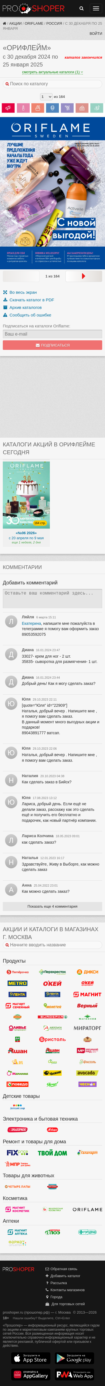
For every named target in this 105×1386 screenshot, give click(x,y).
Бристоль (52, 1039)
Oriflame (34, 23)
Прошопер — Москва (33, 8)
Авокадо (87, 1073)
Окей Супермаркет (87, 983)
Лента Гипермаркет (17, 994)
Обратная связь (61, 1269)
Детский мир (17, 1107)
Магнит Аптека (17, 1232)
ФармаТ (17, 1243)
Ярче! (52, 1084)
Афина (52, 1062)
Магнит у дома (87, 994)
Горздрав (87, 1232)
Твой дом (52, 1152)
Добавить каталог (62, 1276)
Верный (87, 1005)
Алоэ (52, 1232)
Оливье (17, 1028)
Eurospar (52, 1017)
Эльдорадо (17, 1129)
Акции (15, 23)
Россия (54, 23)
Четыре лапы (17, 1186)
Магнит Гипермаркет (17, 1005)
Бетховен (52, 1186)
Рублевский (87, 1039)
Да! (17, 1039)
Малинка (17, 1073)
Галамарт (87, 1152)
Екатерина (31, 623)
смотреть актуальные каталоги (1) (52, 72)
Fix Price (17, 1152)
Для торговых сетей (65, 1304)
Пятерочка (17, 972)
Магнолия (87, 1017)
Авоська (52, 1028)
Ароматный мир (17, 1062)
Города (53, 1297)
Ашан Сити (52, 1050)
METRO (17, 983)
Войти (96, 33)
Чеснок (87, 1084)
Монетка (52, 1005)
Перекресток (52, 972)
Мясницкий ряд (87, 1050)
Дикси (87, 972)
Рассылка (56, 1283)
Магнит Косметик (17, 1209)
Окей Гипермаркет (52, 983)
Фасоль (87, 1062)
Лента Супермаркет (52, 994)
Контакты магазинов (65, 1290)
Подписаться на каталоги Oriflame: (36, 325)
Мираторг (87, 1028)
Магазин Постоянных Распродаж (17, 1163)
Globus (17, 1017)
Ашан (17, 1050)
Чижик (52, 1073)
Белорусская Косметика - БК (52, 1209)
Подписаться (52, 345)
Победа (17, 1084)
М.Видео (52, 1129)
